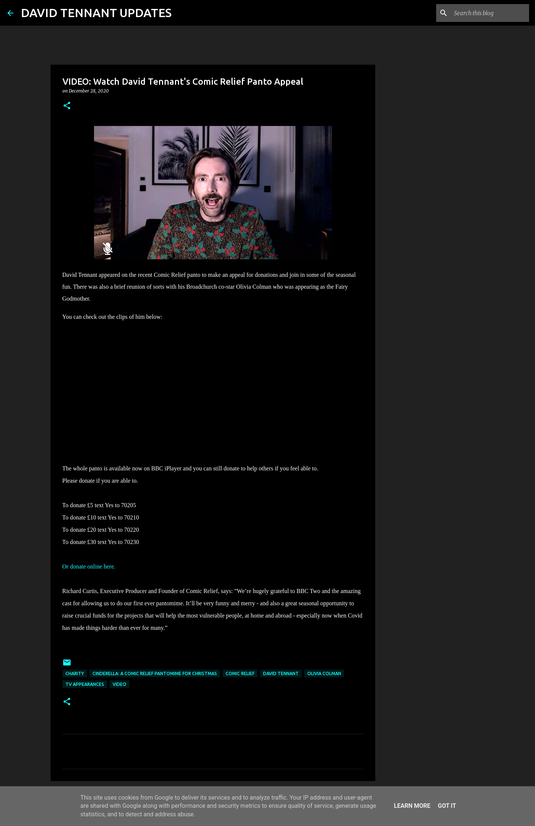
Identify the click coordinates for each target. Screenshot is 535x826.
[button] (66, 106)
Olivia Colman (324, 673)
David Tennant (281, 673)
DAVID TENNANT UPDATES (96, 12)
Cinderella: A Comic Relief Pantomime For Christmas (155, 673)
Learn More (412, 805)
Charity (74, 673)
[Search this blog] (490, 13)
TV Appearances (84, 684)
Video (119, 684)
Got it (447, 805)
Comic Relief (240, 673)
